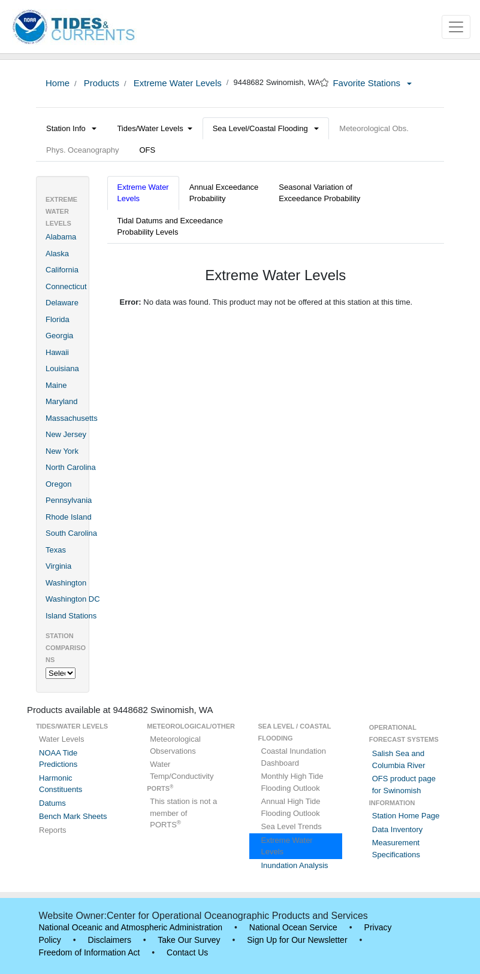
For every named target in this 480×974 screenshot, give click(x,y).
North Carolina (71, 467)
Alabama (61, 236)
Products (100, 83)
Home (58, 83)
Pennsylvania (69, 500)
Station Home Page (406, 815)
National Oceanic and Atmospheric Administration (131, 927)
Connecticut (66, 286)
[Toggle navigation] (456, 27)
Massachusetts (72, 418)
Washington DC (73, 598)
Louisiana (62, 368)
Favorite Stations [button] (372, 83)
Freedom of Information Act (89, 952)
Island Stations (71, 615)
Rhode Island (69, 516)
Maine (56, 385)
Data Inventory (397, 829)
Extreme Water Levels (176, 83)
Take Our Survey (189, 940)
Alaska (57, 253)
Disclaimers (109, 940)
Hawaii (57, 352)
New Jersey (66, 434)
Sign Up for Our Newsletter (297, 940)
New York (62, 451)
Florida (58, 319)
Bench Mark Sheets (73, 816)
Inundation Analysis (294, 865)
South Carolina (71, 533)
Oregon (58, 484)
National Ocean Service (293, 927)
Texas (56, 549)
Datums (52, 803)
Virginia (58, 566)
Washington (66, 582)
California (62, 269)
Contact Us (187, 952)
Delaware (62, 302)
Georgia (59, 335)
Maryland (61, 401)
